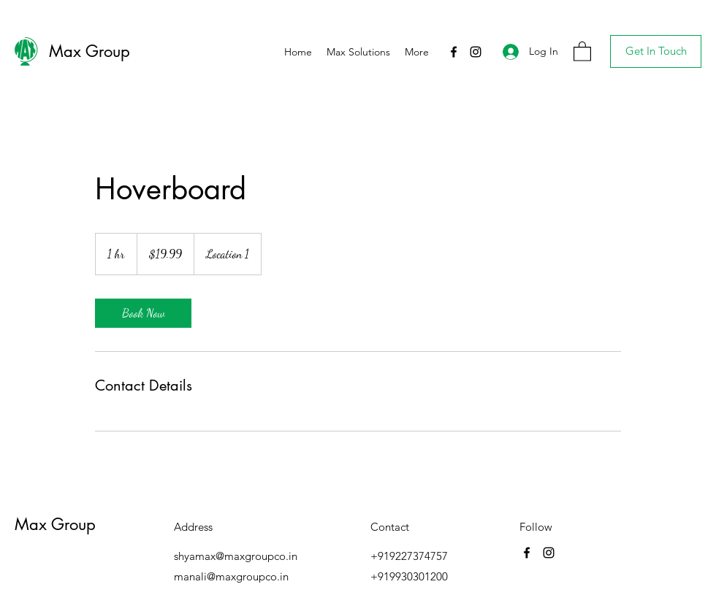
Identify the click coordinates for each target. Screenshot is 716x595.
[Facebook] (453, 52)
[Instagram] (475, 52)
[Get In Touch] (655, 51)
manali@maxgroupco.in (231, 576)
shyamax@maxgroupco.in (235, 556)
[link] (143, 313)
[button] (582, 50)
